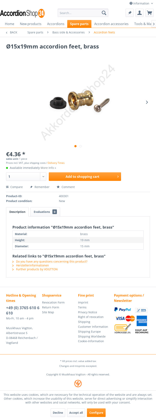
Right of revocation (91, 317)
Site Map (48, 312)
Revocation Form (53, 302)
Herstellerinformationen (30, 265)
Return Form (50, 307)
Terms (82, 307)
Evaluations (45, 211)
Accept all (76, 413)
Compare (14, 187)
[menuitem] (83, 13)
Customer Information (93, 327)
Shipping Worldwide (92, 336)
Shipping (84, 322)
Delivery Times (56, 163)
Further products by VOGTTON (35, 269)
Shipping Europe (89, 331)
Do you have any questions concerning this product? (49, 261)
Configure (96, 413)
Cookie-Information (91, 341)
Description (17, 212)
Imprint (83, 302)
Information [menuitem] (140, 3)
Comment (66, 187)
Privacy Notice (87, 312)
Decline (58, 413)
